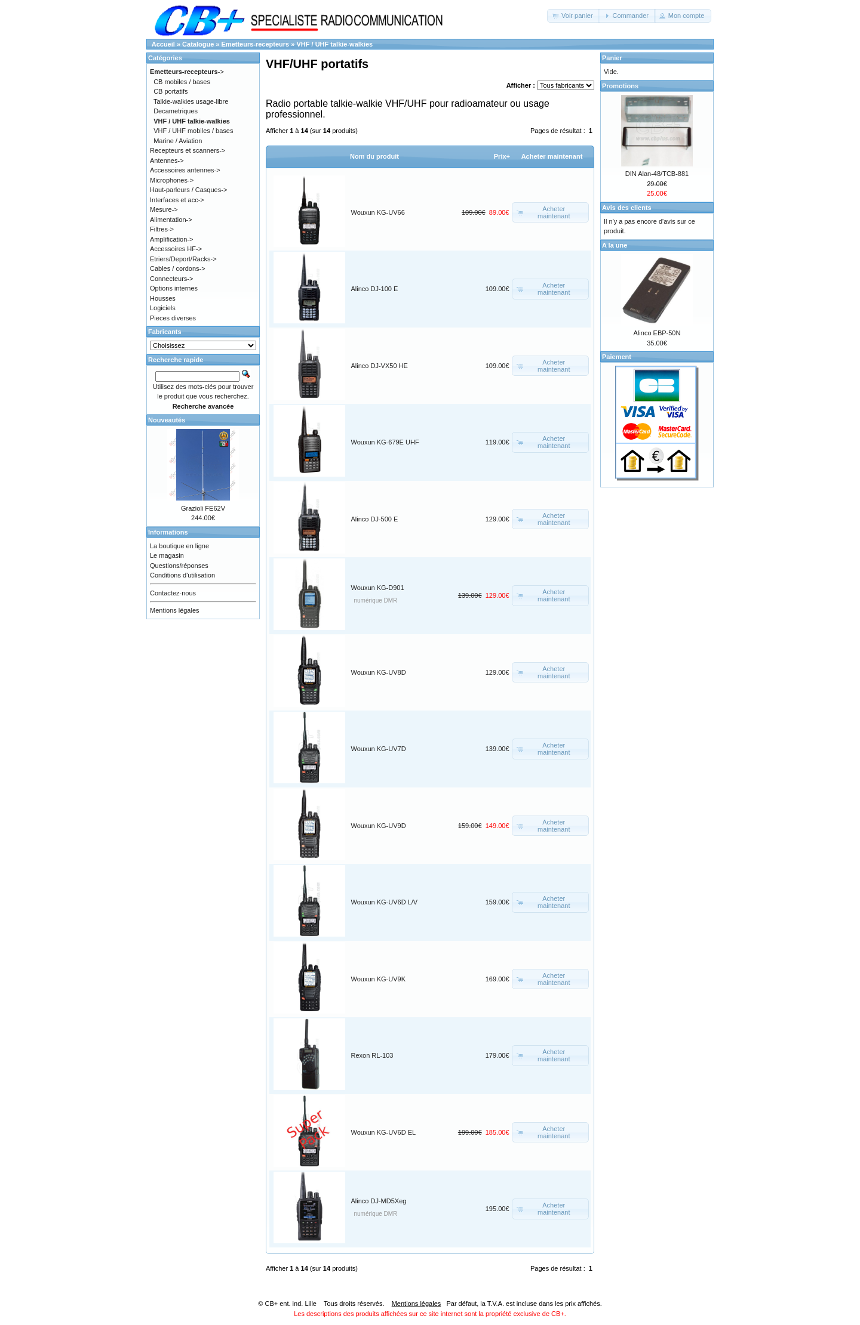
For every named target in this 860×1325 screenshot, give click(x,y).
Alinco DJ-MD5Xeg (379, 1200)
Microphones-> (172, 180)
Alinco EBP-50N (657, 332)
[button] (573, 16)
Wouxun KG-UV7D (378, 748)
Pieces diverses (173, 318)
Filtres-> (162, 229)
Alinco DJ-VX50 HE (379, 365)
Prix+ (502, 156)
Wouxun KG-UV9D (378, 825)
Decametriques (175, 111)
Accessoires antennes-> (185, 170)
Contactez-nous (173, 593)
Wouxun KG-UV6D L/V (384, 902)
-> (187, 71)
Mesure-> (164, 209)
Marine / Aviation (177, 140)
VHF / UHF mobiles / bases (193, 130)
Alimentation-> (171, 219)
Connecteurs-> (171, 278)
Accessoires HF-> (176, 248)
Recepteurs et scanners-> (187, 150)
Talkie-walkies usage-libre (190, 101)
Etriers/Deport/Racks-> (183, 258)
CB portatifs (170, 91)
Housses (163, 298)
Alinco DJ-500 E (374, 519)
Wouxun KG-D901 (377, 587)
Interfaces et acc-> (177, 199)
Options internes (174, 288)
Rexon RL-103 (372, 1055)
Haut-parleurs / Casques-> (188, 189)
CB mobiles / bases (181, 81)
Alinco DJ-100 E (374, 288)
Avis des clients (627, 207)
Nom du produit (374, 156)
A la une (614, 245)
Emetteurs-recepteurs (256, 44)
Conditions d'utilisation (182, 575)
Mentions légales (174, 610)
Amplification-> (171, 239)
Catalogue (198, 44)
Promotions (620, 85)
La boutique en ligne (179, 545)
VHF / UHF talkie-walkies (334, 44)
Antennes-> (167, 160)
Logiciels (163, 307)
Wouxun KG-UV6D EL (383, 1132)
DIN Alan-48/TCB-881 (657, 173)
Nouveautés (166, 420)
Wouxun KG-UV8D (378, 672)
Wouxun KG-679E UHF (385, 442)
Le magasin (167, 555)
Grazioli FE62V (203, 508)
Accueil (163, 44)
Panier (612, 57)
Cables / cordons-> (177, 268)
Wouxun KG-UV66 (378, 212)
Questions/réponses (179, 565)
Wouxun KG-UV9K (378, 979)
